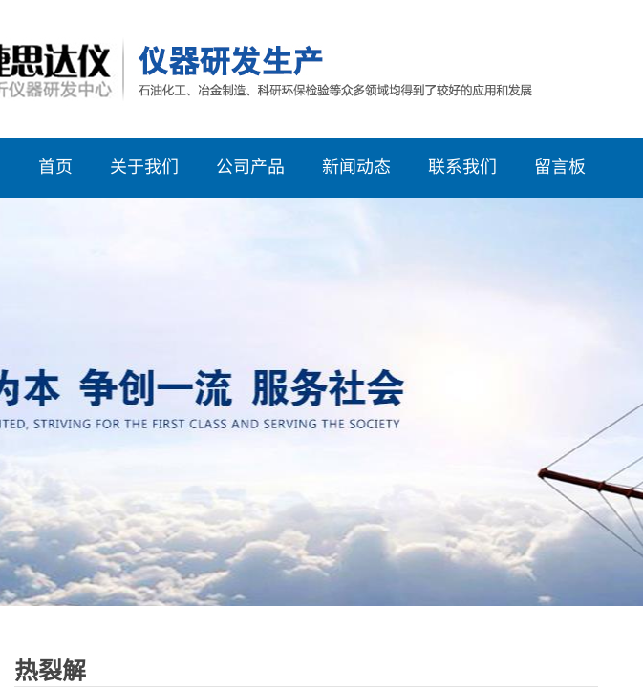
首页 (55, 165)
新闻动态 (356, 165)
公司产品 (250, 165)
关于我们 (144, 165)
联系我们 (462, 165)
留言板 (560, 165)
